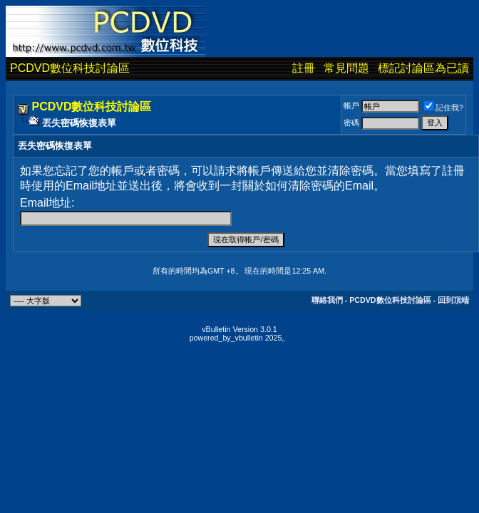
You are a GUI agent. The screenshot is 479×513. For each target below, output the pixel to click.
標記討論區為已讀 (423, 68)
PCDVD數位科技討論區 (70, 68)
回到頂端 (453, 300)
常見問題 (346, 68)
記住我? (443, 107)
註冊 (303, 68)
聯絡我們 (327, 300)
